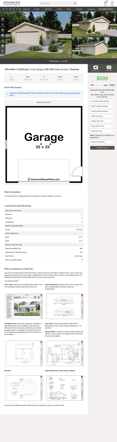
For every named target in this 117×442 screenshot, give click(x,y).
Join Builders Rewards (106, 9)
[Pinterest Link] (3, 9)
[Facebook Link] (13, 9)
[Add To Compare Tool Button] (109, 67)
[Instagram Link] (7, 9)
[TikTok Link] (16, 9)
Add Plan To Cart (102, 148)
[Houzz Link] (20, 9)
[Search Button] (75, 3)
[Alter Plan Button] (95, 67)
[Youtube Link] (10, 9)
